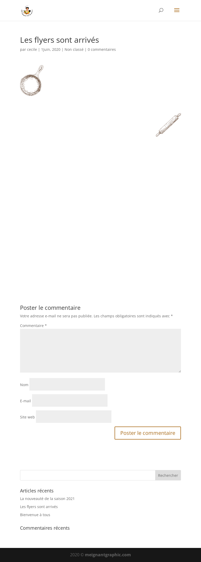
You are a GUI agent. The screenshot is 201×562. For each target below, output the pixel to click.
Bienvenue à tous (35, 514)
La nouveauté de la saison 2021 (47, 498)
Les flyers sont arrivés (39, 506)
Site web (27, 417)
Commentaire (33, 325)
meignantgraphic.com (108, 555)
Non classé (74, 49)
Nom (24, 384)
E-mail (25, 400)
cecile (32, 49)
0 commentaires (102, 49)
